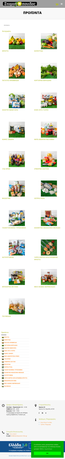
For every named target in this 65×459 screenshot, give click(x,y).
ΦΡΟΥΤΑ (5, 51)
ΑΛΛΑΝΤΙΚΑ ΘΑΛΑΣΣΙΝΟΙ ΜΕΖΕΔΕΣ (47, 228)
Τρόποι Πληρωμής (45, 424)
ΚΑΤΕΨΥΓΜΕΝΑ (8, 257)
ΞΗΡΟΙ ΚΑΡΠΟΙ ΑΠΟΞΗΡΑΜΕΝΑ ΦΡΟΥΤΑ (15, 378)
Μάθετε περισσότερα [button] (46, 449)
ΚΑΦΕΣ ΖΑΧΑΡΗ (8, 139)
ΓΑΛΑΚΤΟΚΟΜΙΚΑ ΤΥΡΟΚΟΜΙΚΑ (14, 228)
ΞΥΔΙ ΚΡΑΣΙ (6, 169)
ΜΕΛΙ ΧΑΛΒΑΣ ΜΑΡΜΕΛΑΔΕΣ (44, 287)
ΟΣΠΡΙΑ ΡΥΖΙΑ (39, 198)
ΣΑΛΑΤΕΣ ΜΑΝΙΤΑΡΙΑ (10, 110)
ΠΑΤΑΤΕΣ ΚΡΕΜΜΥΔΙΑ (10, 80)
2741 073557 (13, 434)
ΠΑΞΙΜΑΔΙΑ (6, 316)
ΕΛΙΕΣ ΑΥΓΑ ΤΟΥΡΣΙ (41, 110)
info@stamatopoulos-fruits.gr (19, 436)
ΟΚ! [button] (47, 453)
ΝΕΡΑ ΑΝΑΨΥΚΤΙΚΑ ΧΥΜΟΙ (44, 139)
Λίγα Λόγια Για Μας (46, 422)
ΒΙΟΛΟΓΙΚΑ (6, 198)
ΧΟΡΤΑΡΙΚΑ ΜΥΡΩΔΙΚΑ (42, 80)
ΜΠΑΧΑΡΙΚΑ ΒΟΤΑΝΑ (10, 287)
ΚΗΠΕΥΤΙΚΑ (38, 51)
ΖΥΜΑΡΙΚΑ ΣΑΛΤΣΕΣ (41, 169)
